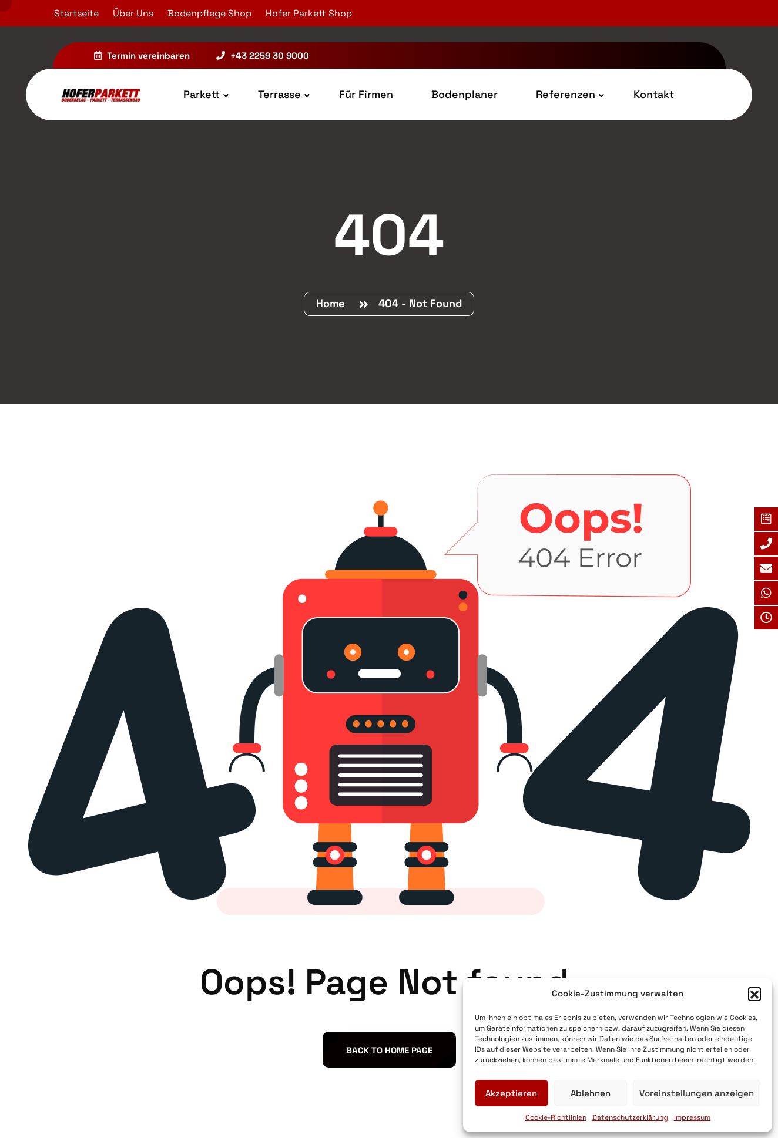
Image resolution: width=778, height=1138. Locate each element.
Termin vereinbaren (142, 55)
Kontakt (653, 94)
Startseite (76, 13)
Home (333, 303)
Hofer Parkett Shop (309, 13)
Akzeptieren (511, 1093)
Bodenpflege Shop (209, 13)
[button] (754, 993)
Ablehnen (591, 1093)
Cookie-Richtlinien (555, 1117)
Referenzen (565, 94)
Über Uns (133, 13)
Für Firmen (366, 94)
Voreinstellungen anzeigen (696, 1093)
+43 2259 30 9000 (262, 55)
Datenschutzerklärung (630, 1117)
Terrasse (279, 94)
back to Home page (389, 1050)
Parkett (201, 94)
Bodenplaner (464, 94)
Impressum (692, 1117)
